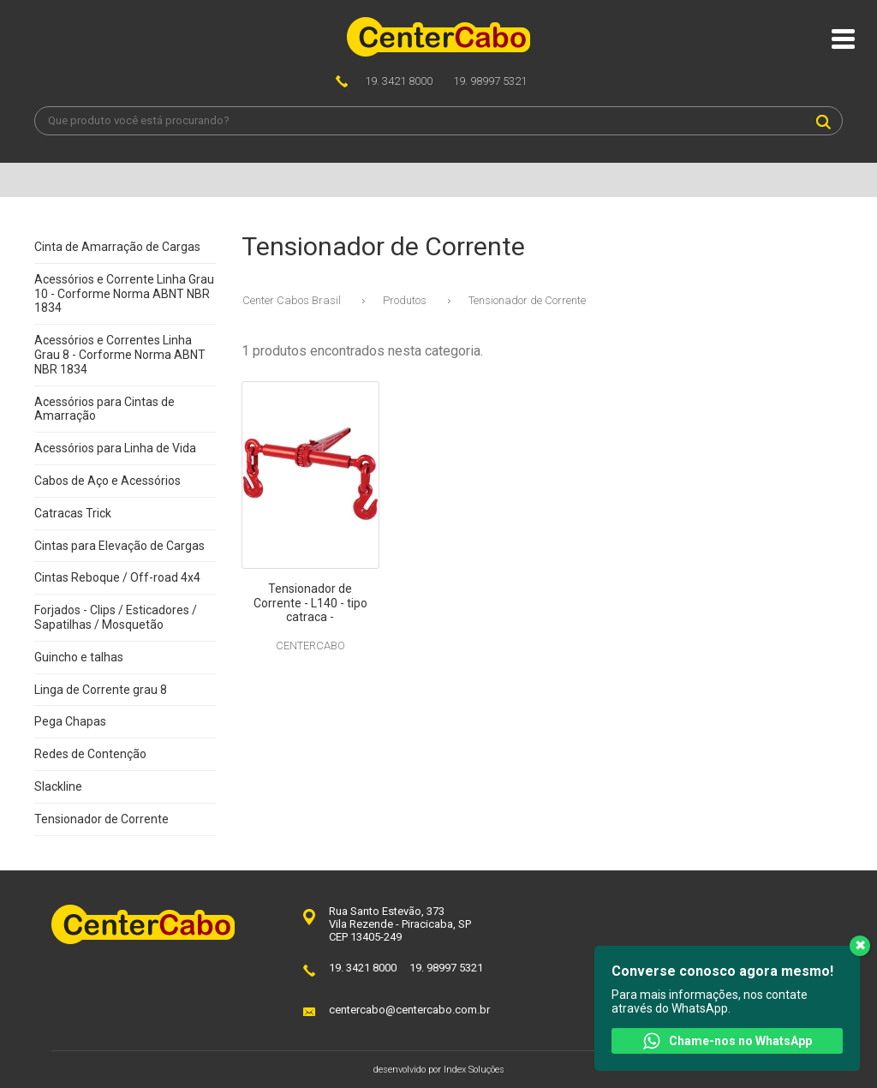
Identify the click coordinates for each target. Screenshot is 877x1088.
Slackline (58, 786)
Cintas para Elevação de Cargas (119, 546)
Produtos (405, 300)
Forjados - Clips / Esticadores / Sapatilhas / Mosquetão (115, 617)
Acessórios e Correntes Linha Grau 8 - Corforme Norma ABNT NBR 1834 (120, 354)
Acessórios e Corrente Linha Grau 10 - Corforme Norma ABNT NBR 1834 (124, 293)
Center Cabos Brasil (291, 300)
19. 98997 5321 (490, 81)
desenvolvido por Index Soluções (438, 1069)
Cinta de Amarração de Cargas (117, 247)
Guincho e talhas (78, 657)
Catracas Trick (72, 513)
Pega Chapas (70, 721)
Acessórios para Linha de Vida (115, 448)
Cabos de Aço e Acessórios (107, 480)
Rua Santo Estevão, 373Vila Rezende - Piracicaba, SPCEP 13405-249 (400, 924)
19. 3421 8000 (399, 81)
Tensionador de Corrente (101, 819)
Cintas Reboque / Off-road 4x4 (117, 577)
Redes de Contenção (90, 754)
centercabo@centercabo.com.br (409, 1009)
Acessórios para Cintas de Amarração (104, 409)
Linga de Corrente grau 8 (100, 689)
